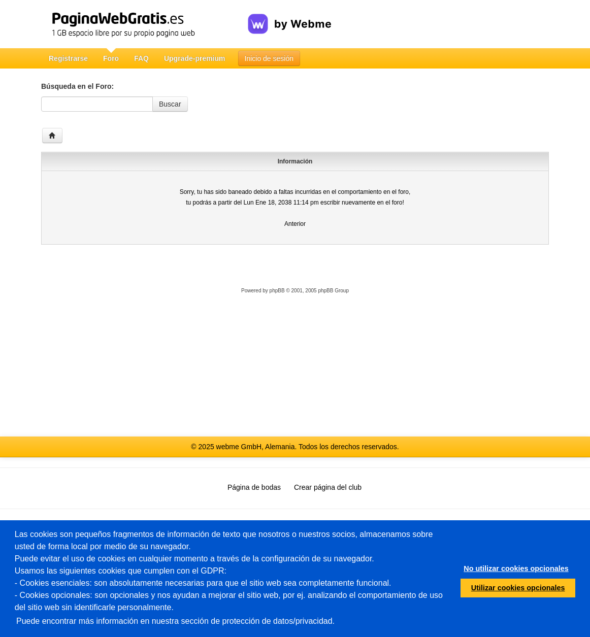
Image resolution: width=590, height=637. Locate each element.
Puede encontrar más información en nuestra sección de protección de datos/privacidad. (175, 621)
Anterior (295, 223)
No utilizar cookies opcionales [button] (516, 568)
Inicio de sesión (269, 58)
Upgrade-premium (194, 58)
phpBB (277, 290)
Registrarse (68, 58)
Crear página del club (328, 487)
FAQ (141, 58)
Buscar (170, 104)
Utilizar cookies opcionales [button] (518, 588)
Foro (111, 58)
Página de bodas (254, 487)
